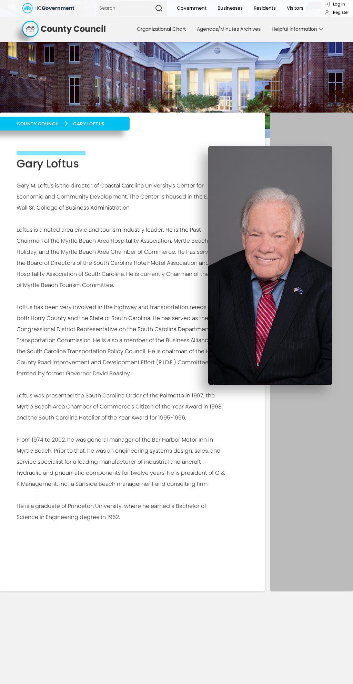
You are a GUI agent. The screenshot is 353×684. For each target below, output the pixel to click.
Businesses (230, 8)
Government (191, 8)
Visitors (295, 8)
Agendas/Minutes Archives (229, 29)
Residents (265, 8)
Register (337, 12)
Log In (335, 4)
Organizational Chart (161, 29)
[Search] (124, 8)
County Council (38, 124)
